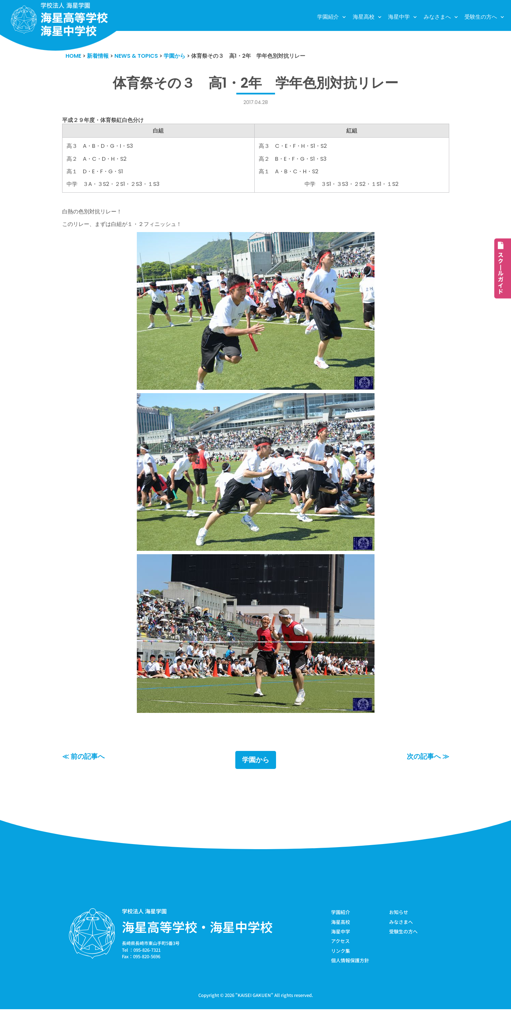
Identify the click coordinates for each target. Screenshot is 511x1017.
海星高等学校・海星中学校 (197, 933)
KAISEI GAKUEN (254, 1003)
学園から (255, 766)
